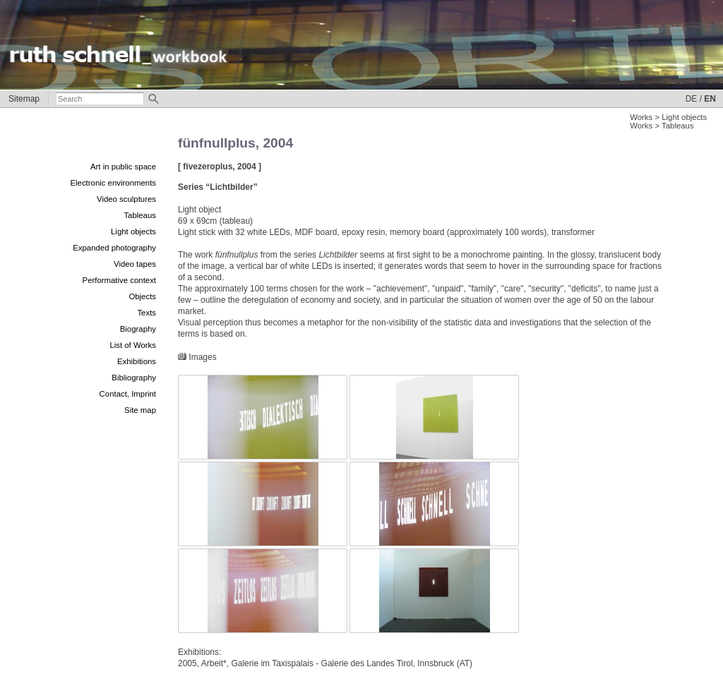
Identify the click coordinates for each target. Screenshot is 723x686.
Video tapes (135, 264)
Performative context (119, 280)
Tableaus (140, 215)
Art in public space (123, 166)
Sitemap (24, 99)
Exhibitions (136, 361)
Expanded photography (114, 247)
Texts (146, 312)
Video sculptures (126, 199)
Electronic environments (113, 183)
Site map (140, 410)
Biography (138, 329)
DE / (694, 99)
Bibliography (134, 377)
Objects (142, 296)
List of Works (132, 345)
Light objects (133, 231)
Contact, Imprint (128, 394)
